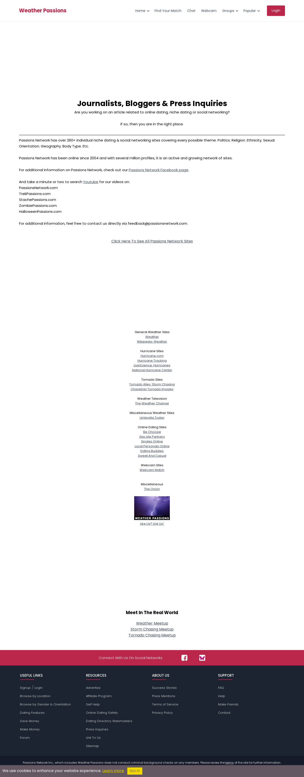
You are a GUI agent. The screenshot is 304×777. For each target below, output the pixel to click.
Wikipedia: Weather (152, 341)
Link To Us (93, 737)
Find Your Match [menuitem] (168, 10)
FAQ (221, 687)
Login (38, 687)
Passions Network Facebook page (158, 169)
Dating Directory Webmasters (109, 721)
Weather (152, 337)
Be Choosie (152, 432)
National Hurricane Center (152, 370)
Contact (224, 712)
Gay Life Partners (152, 436)
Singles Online (152, 441)
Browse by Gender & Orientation (45, 704)
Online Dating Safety (102, 712)
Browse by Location (35, 696)
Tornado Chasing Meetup (152, 635)
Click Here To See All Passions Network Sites (152, 241)
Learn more (113, 770)
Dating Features (32, 712)
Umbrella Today (152, 417)
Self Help (93, 704)
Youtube (90, 181)
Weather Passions (42, 11)
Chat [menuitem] (191, 10)
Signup (25, 687)
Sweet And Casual (152, 455)
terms (229, 763)
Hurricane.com (152, 356)
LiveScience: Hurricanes (152, 365)
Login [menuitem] (276, 10)
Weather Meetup (152, 623)
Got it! (135, 771)
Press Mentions (163, 696)
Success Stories (164, 687)
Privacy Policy (162, 712)
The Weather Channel (152, 403)
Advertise (93, 687)
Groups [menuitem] (228, 10)
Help (221, 696)
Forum (25, 737)
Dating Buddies (152, 451)
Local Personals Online (152, 446)
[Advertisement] (152, 57)
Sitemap (92, 746)
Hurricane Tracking (152, 360)
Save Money (29, 721)
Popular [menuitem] (249, 10)
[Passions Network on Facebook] (184, 658)
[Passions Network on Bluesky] (202, 658)
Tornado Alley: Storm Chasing (152, 384)
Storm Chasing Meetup (152, 629)
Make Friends (228, 704)
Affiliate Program (99, 696)
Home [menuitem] (140, 10)
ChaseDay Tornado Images (152, 389)
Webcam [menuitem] (209, 10)
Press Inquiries (97, 729)
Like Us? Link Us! (152, 521)
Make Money (30, 729)
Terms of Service (165, 704)
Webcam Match (152, 470)
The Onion (152, 489)
